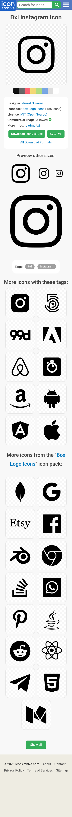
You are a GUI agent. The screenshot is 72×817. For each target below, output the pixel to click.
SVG (55, 134)
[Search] (56, 5)
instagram (46, 266)
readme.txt (32, 125)
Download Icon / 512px (27, 134)
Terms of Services (40, 770)
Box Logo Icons (33, 109)
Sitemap (62, 770)
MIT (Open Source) (33, 114)
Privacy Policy (14, 770)
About (47, 764)
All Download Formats (36, 142)
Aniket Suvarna (33, 103)
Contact (60, 764)
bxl (30, 266)
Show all (36, 745)
